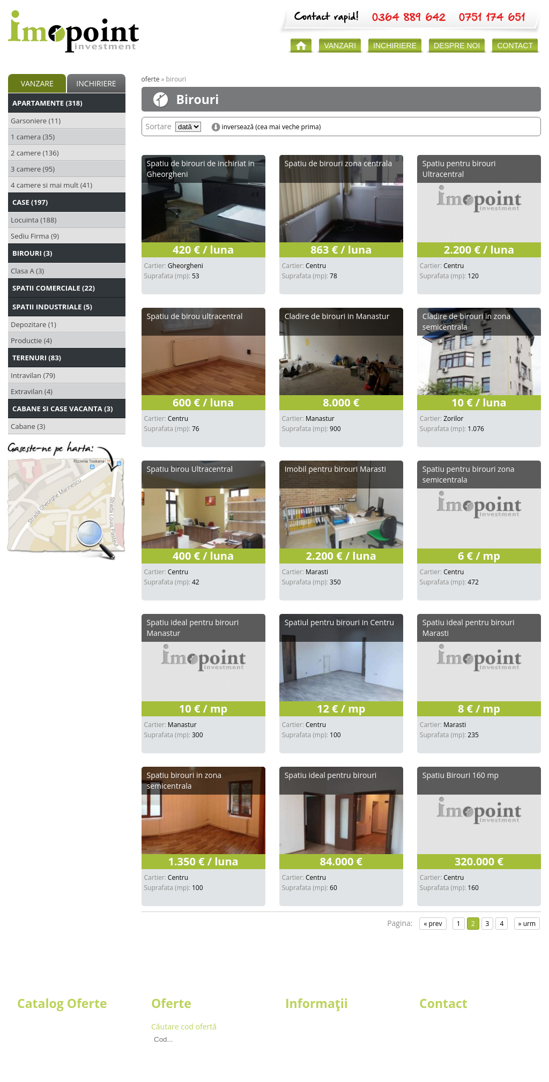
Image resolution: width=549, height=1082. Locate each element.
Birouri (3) (32, 253)
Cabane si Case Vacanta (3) (62, 408)
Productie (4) (31, 340)
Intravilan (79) (33, 375)
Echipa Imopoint (313, 1037)
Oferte (151, 79)
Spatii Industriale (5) (52, 307)
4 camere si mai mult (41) (51, 185)
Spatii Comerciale (47, 1057)
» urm (527, 923)
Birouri (29, 1047)
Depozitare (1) (33, 324)
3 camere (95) (33, 169)
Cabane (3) (28, 426)
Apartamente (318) (47, 103)
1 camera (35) (33, 137)
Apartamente (40, 1026)
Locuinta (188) (33, 220)
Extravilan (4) (32, 391)
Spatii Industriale (46, 1067)
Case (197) (30, 202)
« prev (433, 923)
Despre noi (304, 1026)
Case (25, 1037)
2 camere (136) (35, 153)
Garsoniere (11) (36, 120)
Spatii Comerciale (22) (53, 288)
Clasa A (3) (27, 271)
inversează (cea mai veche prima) (271, 127)
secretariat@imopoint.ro (462, 1057)
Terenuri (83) (36, 357)
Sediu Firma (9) (35, 236)
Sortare (159, 126)
